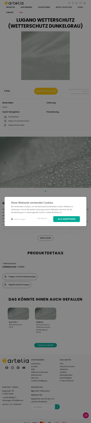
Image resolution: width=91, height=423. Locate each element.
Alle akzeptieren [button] (66, 219)
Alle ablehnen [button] (41, 218)
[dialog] (45, 211)
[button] (18, 219)
